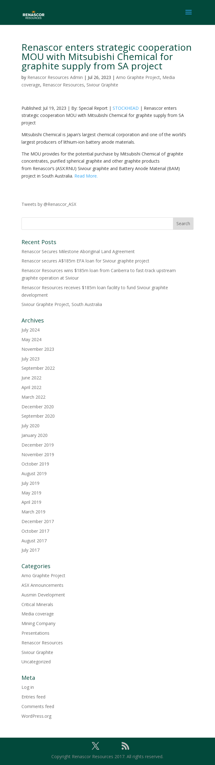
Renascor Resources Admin (55, 77)
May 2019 (31, 493)
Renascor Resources (63, 85)
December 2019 (37, 445)
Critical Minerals (37, 604)
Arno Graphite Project (138, 77)
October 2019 (35, 464)
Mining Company (38, 623)
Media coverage (37, 614)
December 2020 (37, 407)
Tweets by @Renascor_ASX (48, 204)
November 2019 (37, 454)
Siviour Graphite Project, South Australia (61, 304)
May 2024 (31, 339)
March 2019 (33, 512)
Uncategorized (36, 662)
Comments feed (37, 706)
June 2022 (31, 378)
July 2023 (30, 359)
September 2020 (38, 416)
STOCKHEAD (126, 108)
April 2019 (31, 502)
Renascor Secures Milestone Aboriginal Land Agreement (78, 251)
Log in (27, 687)
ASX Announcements (42, 585)
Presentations (35, 633)
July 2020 (30, 426)
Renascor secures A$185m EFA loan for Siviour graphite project (85, 261)
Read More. (86, 176)
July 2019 (30, 483)
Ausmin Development (43, 595)
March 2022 (33, 397)
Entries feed (33, 697)
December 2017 (37, 521)
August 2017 (34, 541)
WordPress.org (36, 716)
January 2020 (34, 435)
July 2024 (30, 330)
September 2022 (38, 368)
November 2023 (37, 349)
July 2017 (30, 550)
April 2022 (31, 387)
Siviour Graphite (102, 85)
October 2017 (35, 531)
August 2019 (34, 473)
